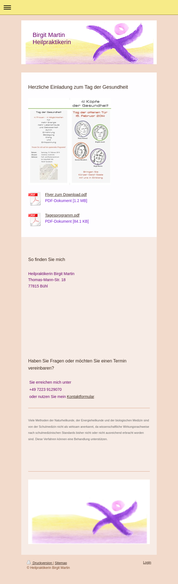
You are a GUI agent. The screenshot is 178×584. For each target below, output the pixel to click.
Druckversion (40, 563)
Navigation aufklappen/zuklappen (89, 7)
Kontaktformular (80, 396)
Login (147, 562)
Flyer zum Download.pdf (66, 194)
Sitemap (61, 563)
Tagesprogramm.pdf (62, 215)
